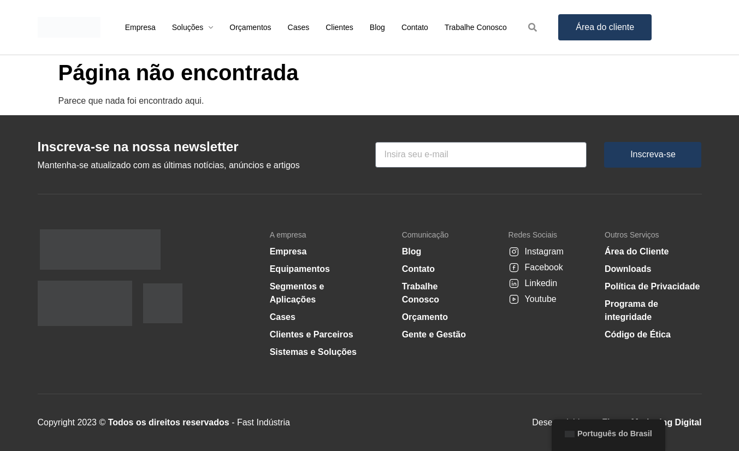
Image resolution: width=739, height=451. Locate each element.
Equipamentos (300, 269)
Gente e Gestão (434, 334)
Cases (282, 317)
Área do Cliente (637, 251)
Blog (412, 251)
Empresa (288, 251)
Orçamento (425, 317)
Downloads (628, 269)
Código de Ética (638, 334)
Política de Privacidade (652, 286)
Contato (418, 269)
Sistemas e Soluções (313, 352)
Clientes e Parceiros (311, 334)
